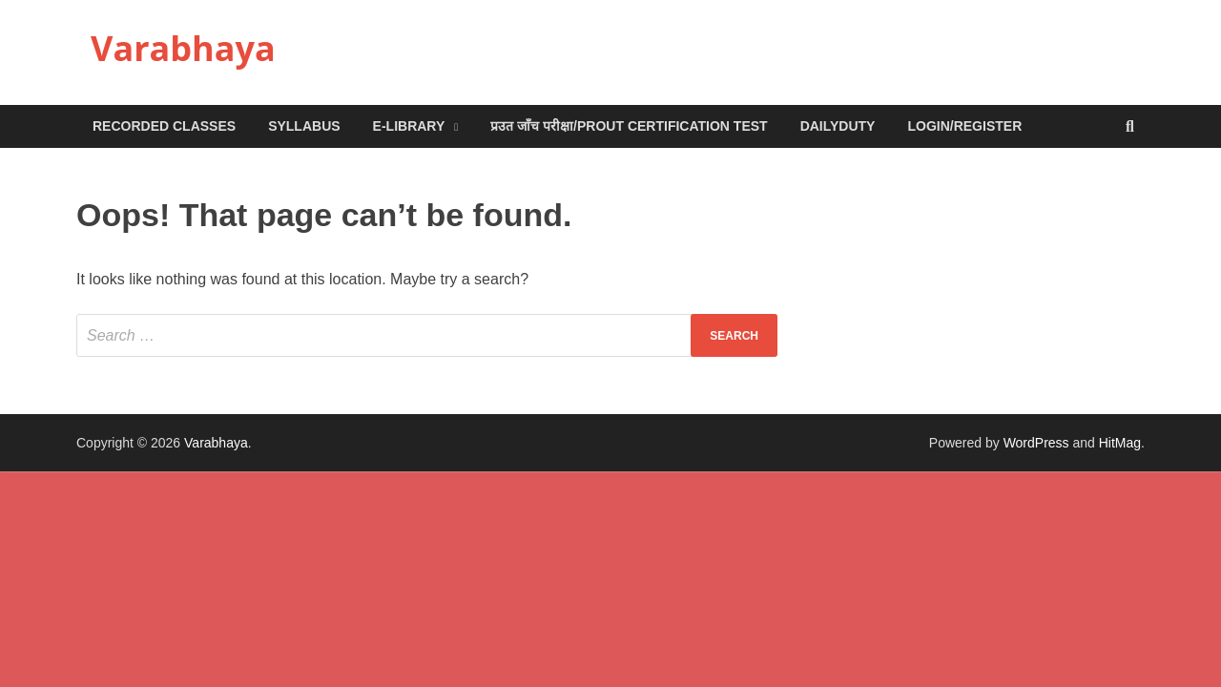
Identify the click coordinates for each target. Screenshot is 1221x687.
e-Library (409, 126)
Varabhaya (183, 48)
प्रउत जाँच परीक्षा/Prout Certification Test (628, 126)
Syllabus (304, 126)
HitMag (1120, 442)
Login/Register (964, 126)
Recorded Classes (164, 126)
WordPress (1036, 442)
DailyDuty (838, 126)
